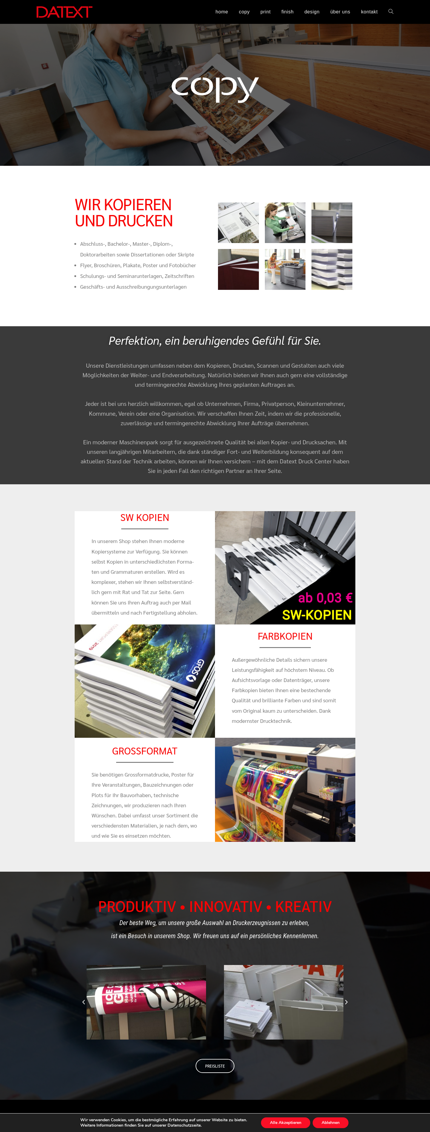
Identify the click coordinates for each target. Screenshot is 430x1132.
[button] (81, 681)
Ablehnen (334, 1122)
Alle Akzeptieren (288, 1122)
